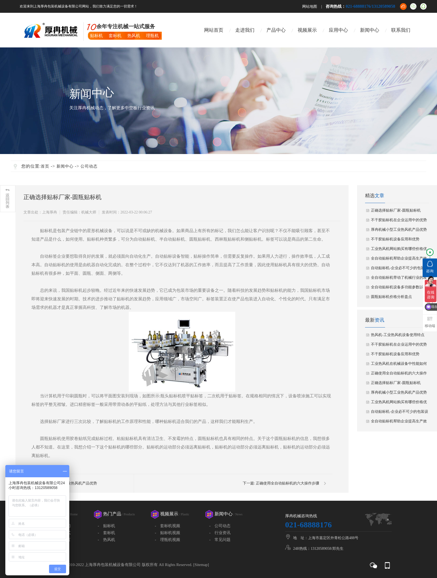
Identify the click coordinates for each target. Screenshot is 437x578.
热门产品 (119, 513)
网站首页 (213, 30)
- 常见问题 (219, 539)
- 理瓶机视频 (167, 539)
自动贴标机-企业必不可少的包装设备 (399, 269)
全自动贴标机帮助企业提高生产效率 (399, 259)
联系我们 (400, 30)
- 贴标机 (106, 526)
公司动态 (89, 166)
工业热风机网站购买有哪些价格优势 (399, 250)
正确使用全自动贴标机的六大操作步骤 (287, 483)
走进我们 (244, 30)
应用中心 (338, 30)
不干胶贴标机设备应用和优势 (395, 239)
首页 (45, 166)
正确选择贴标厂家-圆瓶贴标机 (396, 210)
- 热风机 (106, 539)
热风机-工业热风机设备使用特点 (397, 335)
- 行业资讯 (219, 533)
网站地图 (309, 7)
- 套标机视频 (167, 526)
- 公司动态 (219, 526)
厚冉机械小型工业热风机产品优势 (399, 230)
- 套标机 (106, 533)
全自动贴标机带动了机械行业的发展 (399, 279)
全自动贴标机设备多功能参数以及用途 (399, 288)
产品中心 (276, 30)
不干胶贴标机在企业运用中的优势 (399, 220)
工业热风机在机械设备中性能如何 (399, 364)
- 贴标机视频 (167, 533)
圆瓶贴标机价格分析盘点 (391, 297)
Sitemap (201, 565)
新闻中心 (369, 30)
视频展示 (307, 30)
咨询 (430, 267)
